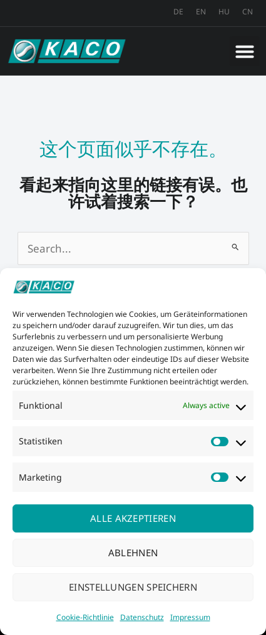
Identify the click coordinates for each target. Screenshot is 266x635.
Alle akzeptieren (133, 518)
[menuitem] (178, 11)
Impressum (190, 617)
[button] (245, 51)
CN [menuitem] (247, 11)
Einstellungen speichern (133, 587)
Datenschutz (142, 617)
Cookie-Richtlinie (85, 617)
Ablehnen (133, 552)
